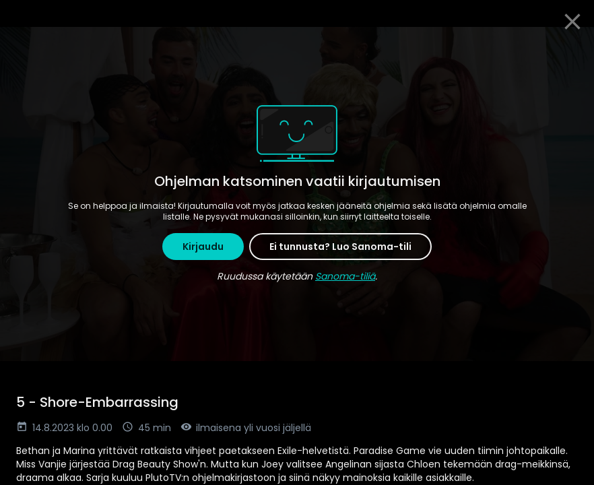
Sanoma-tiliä (345, 276)
